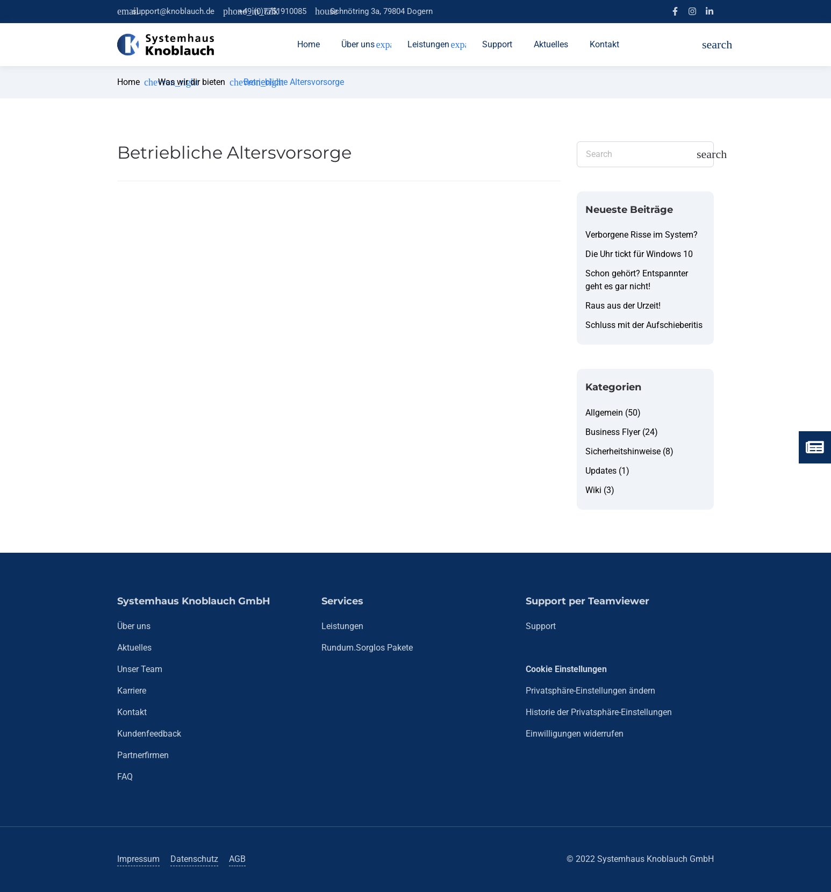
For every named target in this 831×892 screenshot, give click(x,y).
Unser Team (139, 669)
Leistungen (342, 626)
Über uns (134, 626)
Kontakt (132, 712)
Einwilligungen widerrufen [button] (575, 734)
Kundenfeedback (149, 734)
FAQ (125, 777)
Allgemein (604, 413)
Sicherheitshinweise (623, 451)
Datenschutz (194, 859)
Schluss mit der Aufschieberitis (644, 325)
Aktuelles (134, 648)
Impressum (138, 859)
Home (128, 82)
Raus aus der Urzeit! (623, 306)
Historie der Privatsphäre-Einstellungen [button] (599, 712)
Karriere (131, 691)
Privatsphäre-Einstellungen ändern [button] (590, 691)
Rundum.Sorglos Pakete (367, 648)
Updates (601, 471)
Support (541, 626)
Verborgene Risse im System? (641, 235)
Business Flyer (612, 432)
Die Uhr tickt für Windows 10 (639, 254)
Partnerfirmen (143, 755)
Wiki (593, 490)
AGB (237, 859)
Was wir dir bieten (191, 82)
